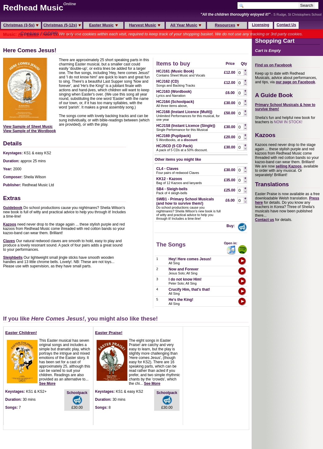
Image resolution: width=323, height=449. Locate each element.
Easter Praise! (108, 332)
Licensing (260, 25)
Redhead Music (33, 7)
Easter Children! (21, 332)
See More (47, 383)
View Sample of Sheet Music (28, 126)
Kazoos (9, 224)
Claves (9, 241)
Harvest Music (144, 25)
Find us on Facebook (273, 65)
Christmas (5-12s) (62, 25)
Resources (227, 25)
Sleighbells (12, 257)
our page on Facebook (295, 82)
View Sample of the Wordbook (29, 131)
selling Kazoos (288, 166)
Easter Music (103, 25)
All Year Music (185, 25)
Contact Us (286, 25)
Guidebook (12, 208)
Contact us (264, 220)
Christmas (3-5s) (21, 25)
